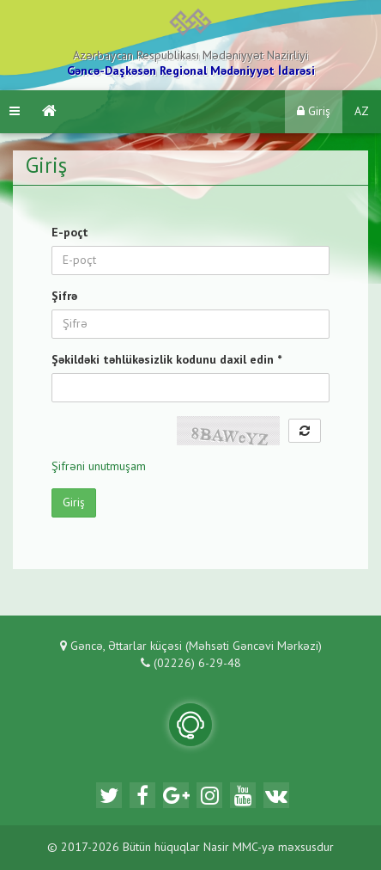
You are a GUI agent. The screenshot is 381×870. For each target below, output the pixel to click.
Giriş (313, 111)
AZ (361, 112)
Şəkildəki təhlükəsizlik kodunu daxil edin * (166, 360)
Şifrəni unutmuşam (98, 467)
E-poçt (69, 233)
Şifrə (64, 297)
